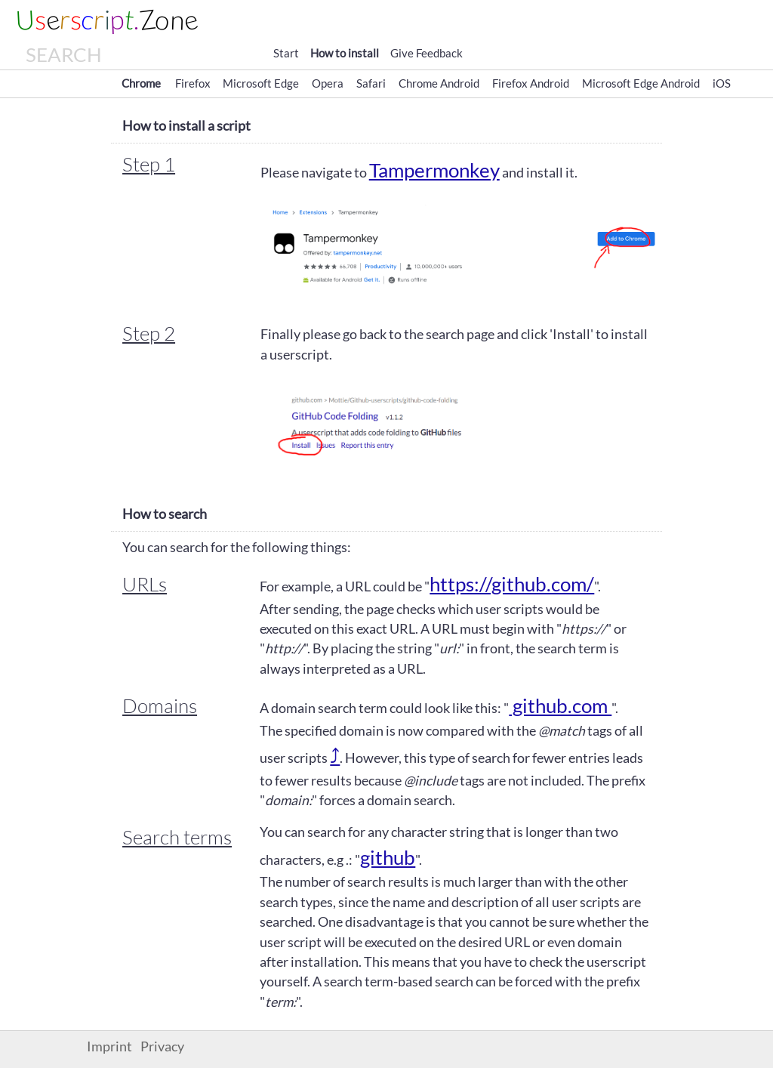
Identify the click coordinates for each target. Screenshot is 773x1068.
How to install (344, 53)
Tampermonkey (434, 170)
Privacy (162, 1046)
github (387, 857)
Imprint (109, 1046)
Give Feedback (426, 53)
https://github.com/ (512, 584)
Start (286, 53)
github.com (560, 705)
